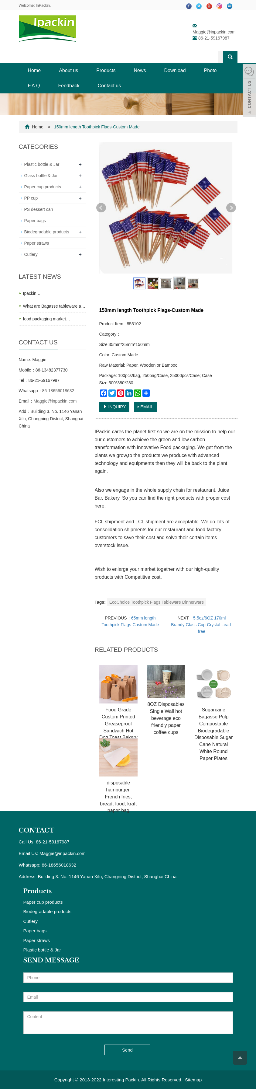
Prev (101, 208)
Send (127, 1049)
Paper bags (35, 220)
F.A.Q (34, 85)
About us (68, 70)
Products (105, 70)
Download (175, 70)
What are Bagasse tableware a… (54, 306)
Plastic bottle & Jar (42, 164)
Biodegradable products (46, 231)
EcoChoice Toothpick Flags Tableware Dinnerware (156, 602)
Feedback (69, 85)
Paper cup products (42, 186)
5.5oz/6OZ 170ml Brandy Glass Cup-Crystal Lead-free (201, 625)
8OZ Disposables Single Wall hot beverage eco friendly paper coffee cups (166, 718)
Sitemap (193, 1079)
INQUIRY (114, 406)
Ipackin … (32, 293)
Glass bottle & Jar (41, 175)
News (140, 70)
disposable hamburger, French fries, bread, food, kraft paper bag (118, 796)
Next (231, 208)
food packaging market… (46, 318)
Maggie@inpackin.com (214, 32)
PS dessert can (38, 209)
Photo (210, 70)
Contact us (109, 85)
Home (34, 70)
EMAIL (145, 406)
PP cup (31, 198)
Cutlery (31, 254)
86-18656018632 (58, 390)
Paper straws (36, 243)
